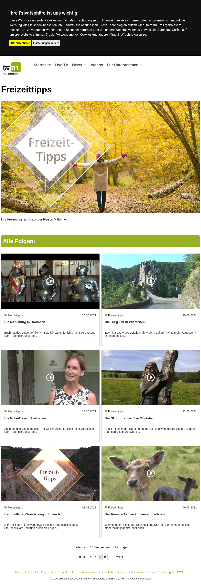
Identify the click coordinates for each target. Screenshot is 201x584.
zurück (82, 556)
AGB (74, 572)
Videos (97, 65)
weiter (119, 556)
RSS (180, 572)
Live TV (61, 65)
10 (110, 556)
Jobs (53, 572)
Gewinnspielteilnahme (130, 572)
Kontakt (64, 572)
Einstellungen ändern (46, 43)
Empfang (41, 572)
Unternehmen (23, 572)
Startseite (42, 65)
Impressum (88, 572)
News (77, 65)
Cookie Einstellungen (160, 572)
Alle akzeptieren (20, 43)
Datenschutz (105, 572)
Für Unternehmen (122, 65)
